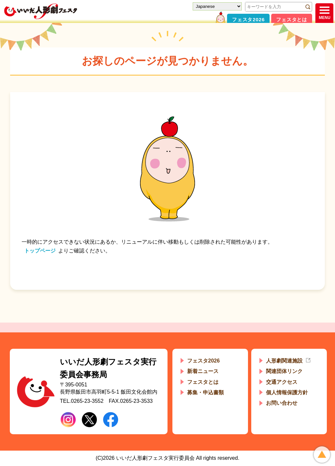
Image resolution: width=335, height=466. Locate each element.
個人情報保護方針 (287, 392)
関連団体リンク (284, 371)
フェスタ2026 (248, 19)
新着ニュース (203, 371)
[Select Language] (217, 6)
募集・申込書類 (205, 392)
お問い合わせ (281, 403)
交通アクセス (281, 382)
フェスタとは (291, 19)
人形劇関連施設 (284, 360)
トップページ (40, 250)
